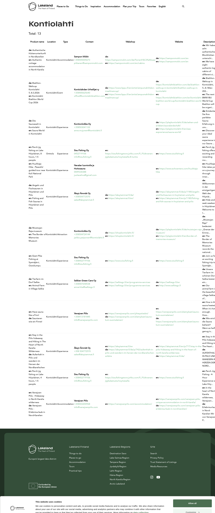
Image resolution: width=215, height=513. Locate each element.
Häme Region (116, 475)
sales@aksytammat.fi (84, 200)
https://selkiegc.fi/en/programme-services (129, 282)
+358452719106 (82, 260)
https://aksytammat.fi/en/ (121, 198)
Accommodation (112, 6)
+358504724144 (82, 234)
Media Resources (168, 466)
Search (153, 453)
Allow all (192, 488)
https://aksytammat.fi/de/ (121, 195)
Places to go (75, 457)
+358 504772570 (82, 351)
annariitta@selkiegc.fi (84, 287)
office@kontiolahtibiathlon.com (89, 96)
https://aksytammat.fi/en (121, 346)
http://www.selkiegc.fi (170, 285)
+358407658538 (82, 284)
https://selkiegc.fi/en (170, 282)
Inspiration (96, 6)
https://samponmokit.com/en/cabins (127, 63)
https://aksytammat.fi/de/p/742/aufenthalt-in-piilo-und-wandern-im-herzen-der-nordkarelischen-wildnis (130, 352)
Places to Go (63, 6)
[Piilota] (71, 6)
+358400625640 (82, 92)
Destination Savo (118, 453)
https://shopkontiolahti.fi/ (121, 232)
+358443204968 (82, 404)
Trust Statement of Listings (163, 462)
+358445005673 (82, 60)
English (162, 6)
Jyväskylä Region (118, 466)
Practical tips (75, 470)
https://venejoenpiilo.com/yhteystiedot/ (128, 313)
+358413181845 (82, 316)
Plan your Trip (129, 6)
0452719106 (80, 153)
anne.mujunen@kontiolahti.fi (88, 130)
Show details (41, 505)
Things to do (75, 453)
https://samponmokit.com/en (174, 58)
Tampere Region (118, 462)
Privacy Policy (157, 457)
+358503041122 (82, 127)
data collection (141, 497)
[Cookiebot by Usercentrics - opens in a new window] (17, 508)
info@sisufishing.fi (82, 157)
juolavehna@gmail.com (85, 175)
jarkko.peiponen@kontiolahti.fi (89, 237)
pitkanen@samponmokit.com (88, 63)
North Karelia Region (120, 479)
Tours (141, 6)
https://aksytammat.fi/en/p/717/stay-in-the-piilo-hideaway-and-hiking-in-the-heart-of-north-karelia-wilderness (179, 349)
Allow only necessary (192, 506)
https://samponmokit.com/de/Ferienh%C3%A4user (130, 60)
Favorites (151, 6)
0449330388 (80, 172)
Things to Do (81, 6)
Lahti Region (116, 470)
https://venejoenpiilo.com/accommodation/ (130, 404)
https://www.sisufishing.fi (171, 153)
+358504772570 (82, 196)
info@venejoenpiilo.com (86, 320)
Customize (192, 497)
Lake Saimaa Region (119, 457)
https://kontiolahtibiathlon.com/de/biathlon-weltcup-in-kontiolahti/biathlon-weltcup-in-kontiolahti (178, 87)
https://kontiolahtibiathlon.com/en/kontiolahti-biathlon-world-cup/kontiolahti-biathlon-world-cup (179, 100)
